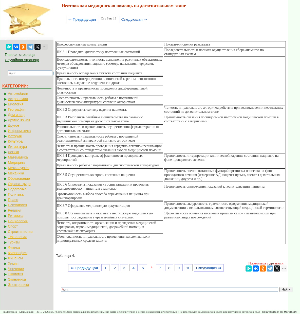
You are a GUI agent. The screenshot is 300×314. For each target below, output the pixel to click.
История (15, 136)
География (17, 109)
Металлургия (18, 168)
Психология (17, 205)
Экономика (17, 279)
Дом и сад (16, 115)
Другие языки (19, 120)
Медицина (16, 163)
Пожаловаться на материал (278, 311)
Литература (17, 147)
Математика (18, 157)
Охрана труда (19, 184)
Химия (13, 263)
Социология (18, 221)
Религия (14, 210)
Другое (13, 125)
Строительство (20, 232)
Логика (13, 152)
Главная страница (20, 55)
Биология (15, 104)
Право (13, 200)
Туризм (14, 242)
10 (188, 268)
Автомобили (18, 94)
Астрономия (18, 99)
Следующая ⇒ (134, 19)
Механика (16, 173)
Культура (15, 141)
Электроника (18, 285)
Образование (19, 178)
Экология (15, 274)
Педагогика (17, 189)
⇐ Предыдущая (82, 19)
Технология (17, 237)
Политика (16, 194)
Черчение (16, 269)
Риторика (15, 216)
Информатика (19, 131)
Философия (17, 253)
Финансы (15, 258)
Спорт (13, 226)
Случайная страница (22, 60)
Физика (14, 247)
